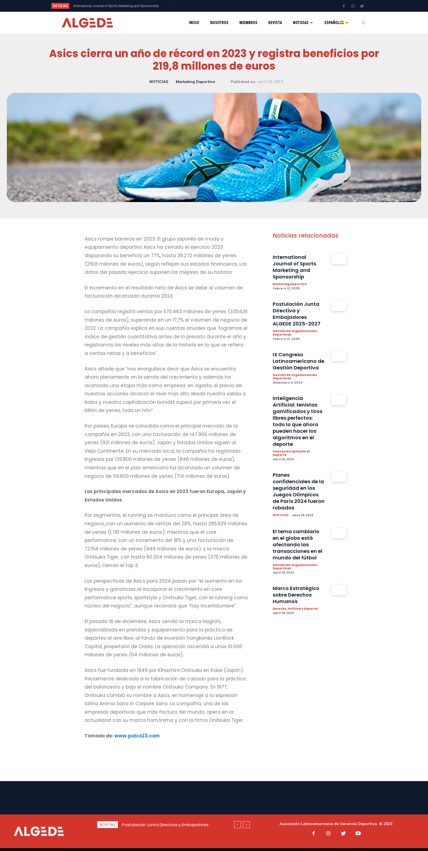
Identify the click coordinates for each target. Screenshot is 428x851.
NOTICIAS (158, 82)
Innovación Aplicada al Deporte (292, 467)
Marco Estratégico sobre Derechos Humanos (298, 622)
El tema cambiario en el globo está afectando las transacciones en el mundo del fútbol (298, 568)
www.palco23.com (137, 736)
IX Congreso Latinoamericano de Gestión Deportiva (297, 364)
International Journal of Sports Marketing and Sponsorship (297, 267)
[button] (363, 22)
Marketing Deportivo (195, 82)
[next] (232, 5)
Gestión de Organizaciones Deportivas (296, 333)
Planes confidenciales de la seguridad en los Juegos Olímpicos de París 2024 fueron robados (298, 508)
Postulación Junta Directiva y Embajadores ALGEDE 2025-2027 (119, 6)
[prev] (223, 5)
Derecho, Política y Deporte (296, 636)
